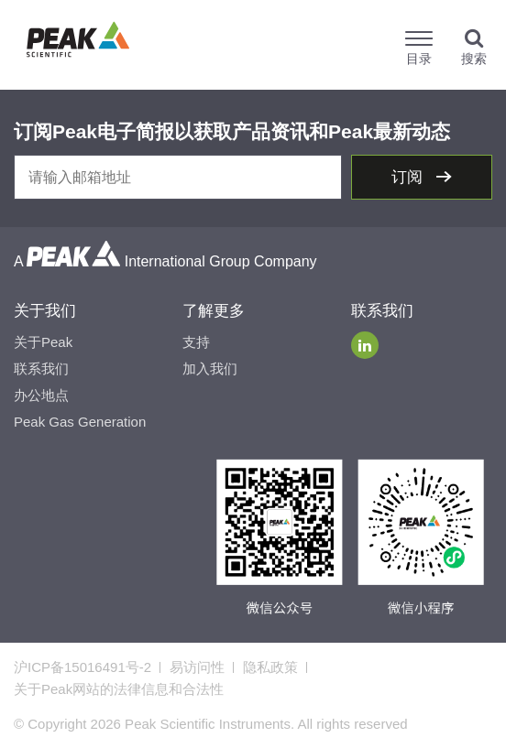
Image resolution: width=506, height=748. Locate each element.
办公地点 (41, 395)
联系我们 (41, 368)
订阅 (409, 177)
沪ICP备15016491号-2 (82, 667)
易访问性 (197, 667)
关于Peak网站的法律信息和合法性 (119, 689)
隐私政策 (270, 667)
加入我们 (209, 368)
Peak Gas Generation (80, 421)
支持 (196, 342)
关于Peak (43, 342)
